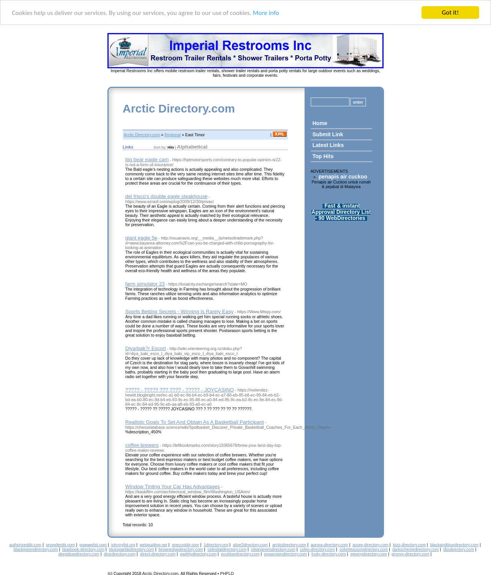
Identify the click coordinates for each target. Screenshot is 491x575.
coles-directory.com (317, 549)
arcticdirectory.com (289, 544)
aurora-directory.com (329, 544)
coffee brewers (142, 445)
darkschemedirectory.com (415, 549)
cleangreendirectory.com (273, 549)
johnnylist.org (123, 544)
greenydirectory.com (368, 554)
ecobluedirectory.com (240, 554)
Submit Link (328, 134)
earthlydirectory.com (198, 554)
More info (266, 13)
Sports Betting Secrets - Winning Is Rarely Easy (179, 311)
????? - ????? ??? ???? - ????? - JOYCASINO (179, 390)
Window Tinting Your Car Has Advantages (172, 486)
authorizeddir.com (25, 544)
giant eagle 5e (141, 238)
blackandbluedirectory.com (454, 544)
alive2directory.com (250, 544)
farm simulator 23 (145, 284)
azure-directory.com (370, 544)
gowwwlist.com (93, 544)
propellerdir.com (60, 544)
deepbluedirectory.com (78, 554)
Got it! (450, 12)
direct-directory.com (158, 554)
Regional (173, 134)
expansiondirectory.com (285, 554)
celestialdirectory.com (227, 549)
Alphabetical (192, 147)
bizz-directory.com (409, 544)
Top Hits (323, 156)
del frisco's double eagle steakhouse (166, 196)
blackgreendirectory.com (35, 549)
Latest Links (328, 145)
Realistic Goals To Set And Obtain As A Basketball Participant (194, 422)
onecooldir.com (185, 544)
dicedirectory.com (120, 554)
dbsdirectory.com (458, 549)
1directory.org (216, 544)
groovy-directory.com (411, 554)
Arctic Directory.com (179, 108)
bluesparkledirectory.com (131, 549)
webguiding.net (153, 544)
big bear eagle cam (147, 159)
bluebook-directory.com (83, 549)
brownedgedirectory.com (180, 549)
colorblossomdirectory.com (363, 549)
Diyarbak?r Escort (145, 348)
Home (320, 123)
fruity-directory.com (328, 554)
